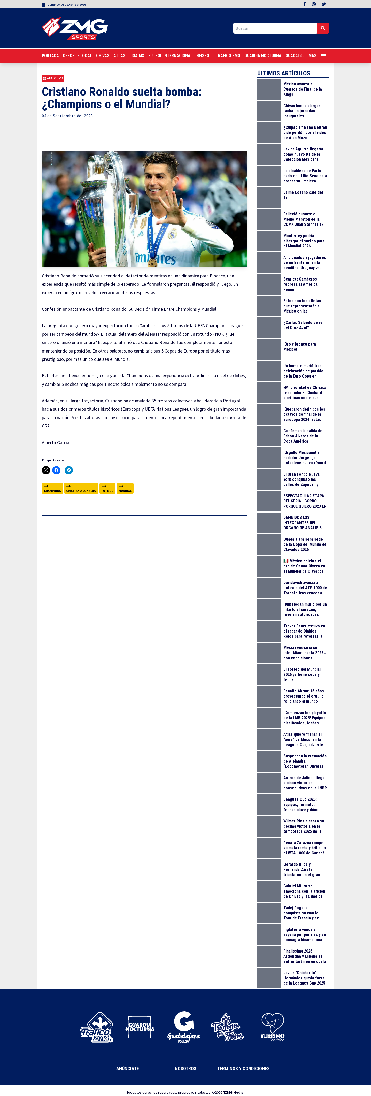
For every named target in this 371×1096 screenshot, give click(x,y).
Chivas (102, 55)
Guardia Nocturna (262, 55)
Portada (50, 55)
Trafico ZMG (227, 55)
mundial (125, 488)
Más (316, 55)
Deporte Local (77, 55)
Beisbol (204, 55)
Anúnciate (127, 1068)
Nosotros (185, 1068)
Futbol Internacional (170, 55)
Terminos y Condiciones (243, 1068)
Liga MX (136, 55)
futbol (107, 488)
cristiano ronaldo (81, 488)
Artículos (53, 78)
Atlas (119, 55)
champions (52, 488)
